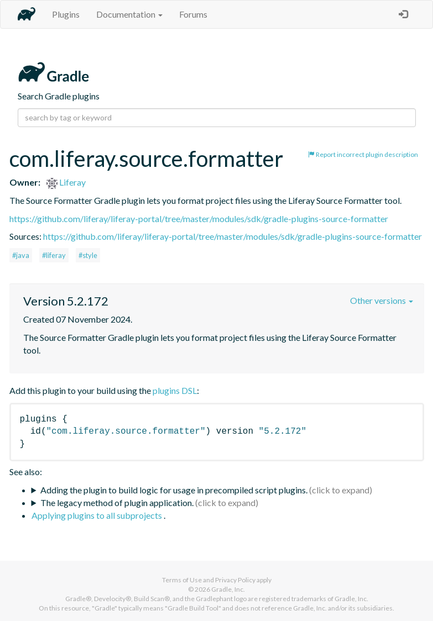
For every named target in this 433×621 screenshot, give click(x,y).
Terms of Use (182, 580)
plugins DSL (175, 390)
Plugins (66, 14)
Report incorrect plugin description (363, 154)
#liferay (54, 255)
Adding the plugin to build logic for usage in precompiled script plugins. (173, 490)
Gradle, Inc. (228, 589)
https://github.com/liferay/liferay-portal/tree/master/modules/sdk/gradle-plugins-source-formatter (198, 218)
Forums (193, 14)
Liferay (66, 182)
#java (20, 255)
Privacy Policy (235, 580)
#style (88, 255)
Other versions (381, 300)
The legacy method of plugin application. (117, 502)
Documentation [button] (129, 14)
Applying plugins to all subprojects (98, 515)
